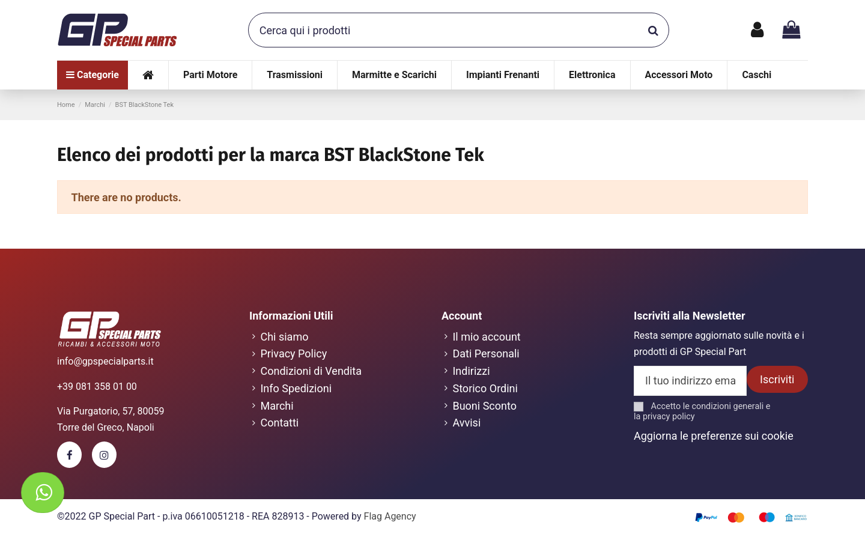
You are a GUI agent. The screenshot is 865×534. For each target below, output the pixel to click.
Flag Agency (390, 516)
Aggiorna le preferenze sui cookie (714, 435)
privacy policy (669, 416)
